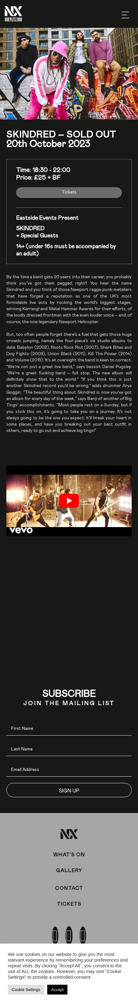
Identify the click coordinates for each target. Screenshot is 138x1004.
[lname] (69, 749)
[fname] (69, 728)
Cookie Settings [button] (26, 989)
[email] (69, 769)
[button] (69, 790)
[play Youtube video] (69, 500)
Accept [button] (57, 989)
